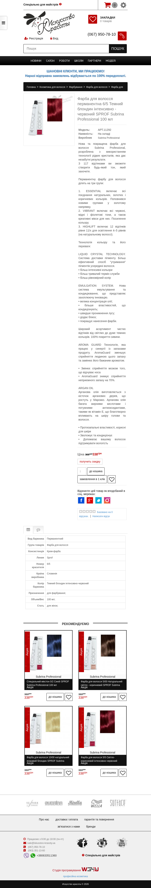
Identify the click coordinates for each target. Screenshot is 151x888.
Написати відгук (101, 516)
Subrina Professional (109, 138)
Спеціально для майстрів (40, 4)
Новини (36, 60)
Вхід (54, 38)
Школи (78, 60)
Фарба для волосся (97, 87)
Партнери (94, 60)
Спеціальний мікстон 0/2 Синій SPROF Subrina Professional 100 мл (48, 683)
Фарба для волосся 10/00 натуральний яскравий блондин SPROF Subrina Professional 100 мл (48, 759)
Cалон (50, 60)
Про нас (44, 819)
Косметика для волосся (53, 87)
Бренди (90, 826)
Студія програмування (75, 869)
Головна (31, 87)
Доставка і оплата (66, 819)
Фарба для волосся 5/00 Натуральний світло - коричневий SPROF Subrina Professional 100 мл (101, 683)
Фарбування (76, 87)
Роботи (64, 60)
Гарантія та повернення (99, 819)
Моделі (111, 60)
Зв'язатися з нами (68, 826)
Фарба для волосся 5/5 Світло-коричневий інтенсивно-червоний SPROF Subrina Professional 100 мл (100, 759)
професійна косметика (75, 876)
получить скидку (90, 461)
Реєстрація (36, 38)
